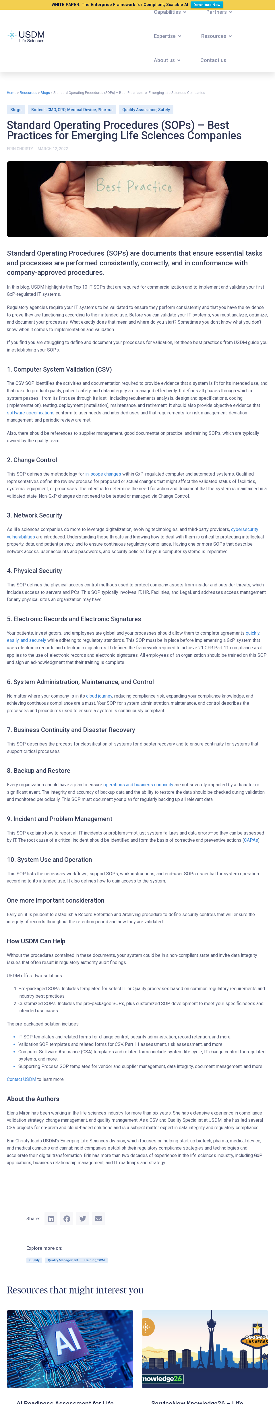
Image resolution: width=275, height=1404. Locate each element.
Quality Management (63, 1260)
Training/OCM (94, 1260)
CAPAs (251, 840)
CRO (61, 109)
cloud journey (99, 696)
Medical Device (81, 109)
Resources (28, 93)
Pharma (105, 109)
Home (11, 93)
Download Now (208, 4)
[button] (170, 12)
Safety (164, 109)
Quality (34, 1260)
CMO (51, 109)
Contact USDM (21, 1079)
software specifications (31, 413)
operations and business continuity (138, 784)
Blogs (45, 93)
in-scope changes (103, 474)
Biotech (38, 109)
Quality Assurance (139, 109)
